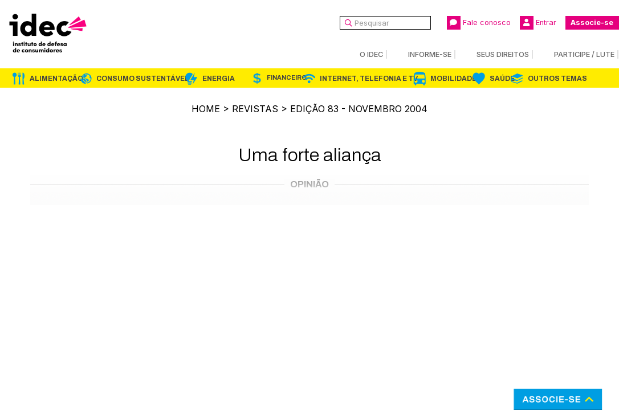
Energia (218, 79)
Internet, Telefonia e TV (369, 79)
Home (206, 108)
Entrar (538, 23)
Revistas (255, 108)
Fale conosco (479, 23)
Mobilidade (453, 79)
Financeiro (287, 78)
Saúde (502, 79)
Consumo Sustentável (142, 79)
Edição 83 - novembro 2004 (358, 108)
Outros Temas (557, 79)
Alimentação (56, 79)
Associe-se (592, 22)
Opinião (309, 184)
